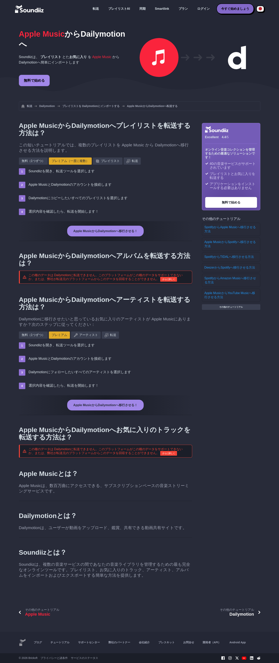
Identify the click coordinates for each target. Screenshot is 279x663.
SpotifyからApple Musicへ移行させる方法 (230, 229)
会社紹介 (144, 642)
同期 (142, 8)
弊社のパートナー (119, 642)
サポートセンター (89, 642)
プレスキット (166, 642)
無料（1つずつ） (33, 161)
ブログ (38, 642)
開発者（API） (212, 642)
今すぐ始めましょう (235, 8)
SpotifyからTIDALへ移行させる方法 (229, 256)
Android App (237, 642)
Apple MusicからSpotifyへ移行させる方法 (230, 244)
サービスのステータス (84, 657)
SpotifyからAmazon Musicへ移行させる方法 (230, 280)
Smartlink (162, 8)
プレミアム (59, 335)
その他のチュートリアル (231, 307)
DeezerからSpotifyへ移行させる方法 (229, 267)
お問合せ (188, 642)
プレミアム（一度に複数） (70, 161)
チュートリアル (60, 642)
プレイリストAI (119, 8)
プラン (183, 8)
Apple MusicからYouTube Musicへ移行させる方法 (229, 295)
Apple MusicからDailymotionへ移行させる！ (105, 231)
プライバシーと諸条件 (54, 657)
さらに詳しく (168, 279)
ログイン (203, 8)
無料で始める (34, 80)
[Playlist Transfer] (29, 9)
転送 (96, 8)
